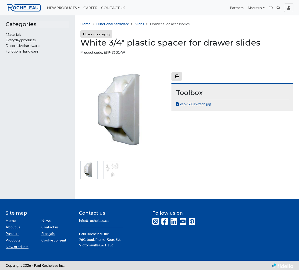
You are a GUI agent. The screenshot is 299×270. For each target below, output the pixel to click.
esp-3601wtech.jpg (195, 104)
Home (85, 23)
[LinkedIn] (174, 222)
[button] (278, 8)
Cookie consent (53, 240)
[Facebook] (164, 222)
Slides (139, 23)
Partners (237, 7)
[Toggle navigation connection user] (288, 7)
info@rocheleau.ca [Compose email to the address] (94, 220)
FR (270, 7)
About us (13, 227)
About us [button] (254, 7)
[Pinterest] (192, 222)
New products (17, 246)
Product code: (91, 52)
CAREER (90, 7)
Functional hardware (112, 23)
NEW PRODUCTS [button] (62, 7)
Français (48, 233)
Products (13, 240)
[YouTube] (183, 222)
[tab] (89, 170)
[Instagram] (155, 222)
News (46, 220)
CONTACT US (113, 7)
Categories (21, 24)
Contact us (50, 227)
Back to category (96, 34)
